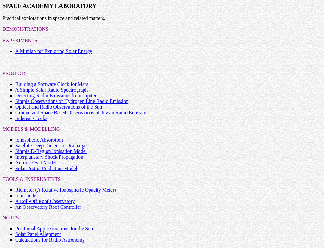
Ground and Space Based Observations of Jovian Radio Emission (81, 112)
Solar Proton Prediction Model (46, 168)
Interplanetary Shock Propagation (49, 157)
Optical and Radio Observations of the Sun (58, 107)
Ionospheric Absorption (39, 140)
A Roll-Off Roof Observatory (45, 201)
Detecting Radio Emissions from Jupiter (56, 95)
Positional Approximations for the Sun (54, 228)
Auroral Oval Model (36, 162)
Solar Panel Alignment (38, 234)
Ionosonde (25, 195)
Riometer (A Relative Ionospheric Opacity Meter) (65, 190)
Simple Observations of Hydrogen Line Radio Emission (71, 101)
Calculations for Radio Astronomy (50, 240)
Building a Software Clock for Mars (51, 84)
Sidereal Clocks (31, 118)
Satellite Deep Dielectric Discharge (51, 145)
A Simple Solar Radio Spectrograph (51, 89)
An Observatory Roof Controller (48, 207)
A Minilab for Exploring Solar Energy (53, 51)
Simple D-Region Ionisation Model (51, 151)
